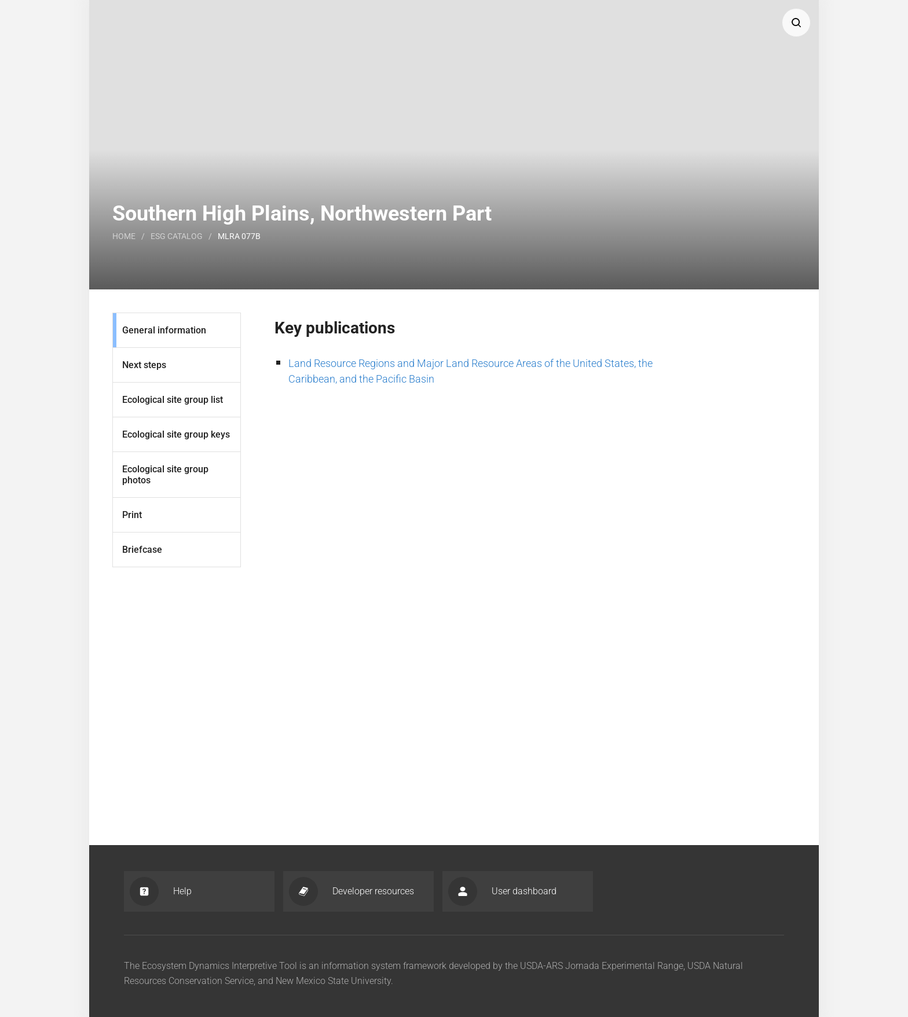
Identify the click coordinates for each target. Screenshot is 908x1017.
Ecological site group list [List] (172, 399)
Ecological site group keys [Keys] (176, 434)
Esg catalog (177, 236)
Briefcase (142, 549)
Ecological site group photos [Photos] (165, 475)
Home (124, 236)
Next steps (144, 364)
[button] (796, 22)
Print (132, 514)
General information (164, 330)
